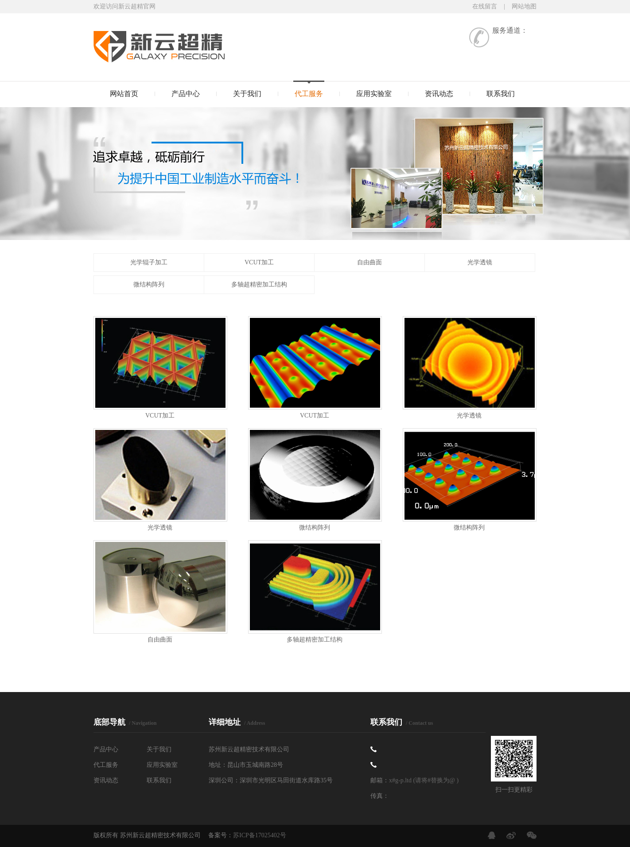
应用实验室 (374, 93)
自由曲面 (369, 262)
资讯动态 (439, 93)
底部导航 (124, 722)
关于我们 (247, 93)
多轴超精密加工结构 (259, 284)
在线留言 (484, 6)
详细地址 (237, 722)
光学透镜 (479, 262)
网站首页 (124, 93)
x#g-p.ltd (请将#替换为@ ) (424, 780)
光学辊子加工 (148, 262)
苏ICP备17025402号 (259, 835)
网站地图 (524, 6)
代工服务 (309, 93)
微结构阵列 (148, 284)
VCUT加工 (259, 262)
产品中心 (185, 93)
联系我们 (500, 93)
